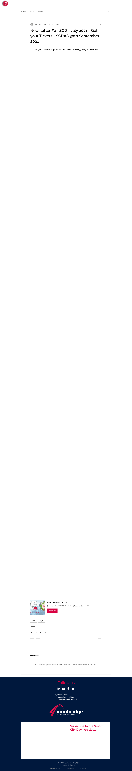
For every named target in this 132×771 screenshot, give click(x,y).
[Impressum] (83, 768)
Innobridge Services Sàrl (71, 763)
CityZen (41, 621)
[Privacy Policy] (69, 768)
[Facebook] (68, 689)
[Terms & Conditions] (55, 769)
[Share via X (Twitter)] (36, 632)
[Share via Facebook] (31, 632)
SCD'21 (32, 11)
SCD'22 (40, 11)
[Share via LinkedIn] (41, 632)
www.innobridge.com (69, 765)
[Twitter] (73, 689)
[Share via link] (45, 632)
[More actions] (100, 24)
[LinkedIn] (59, 689)
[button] (109, 11)
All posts (23, 11)
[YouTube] (64, 689)
